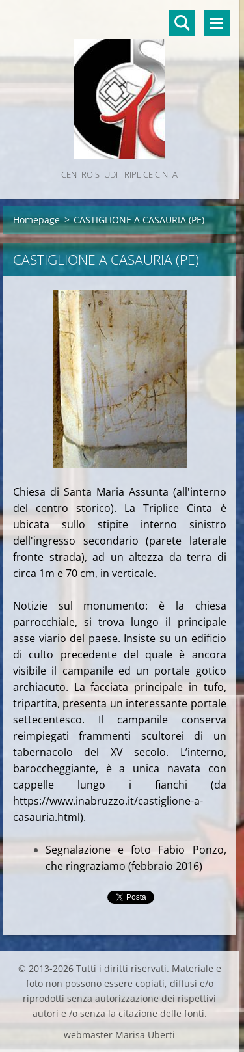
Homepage (36, 219)
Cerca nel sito (182, 23)
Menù (217, 23)
